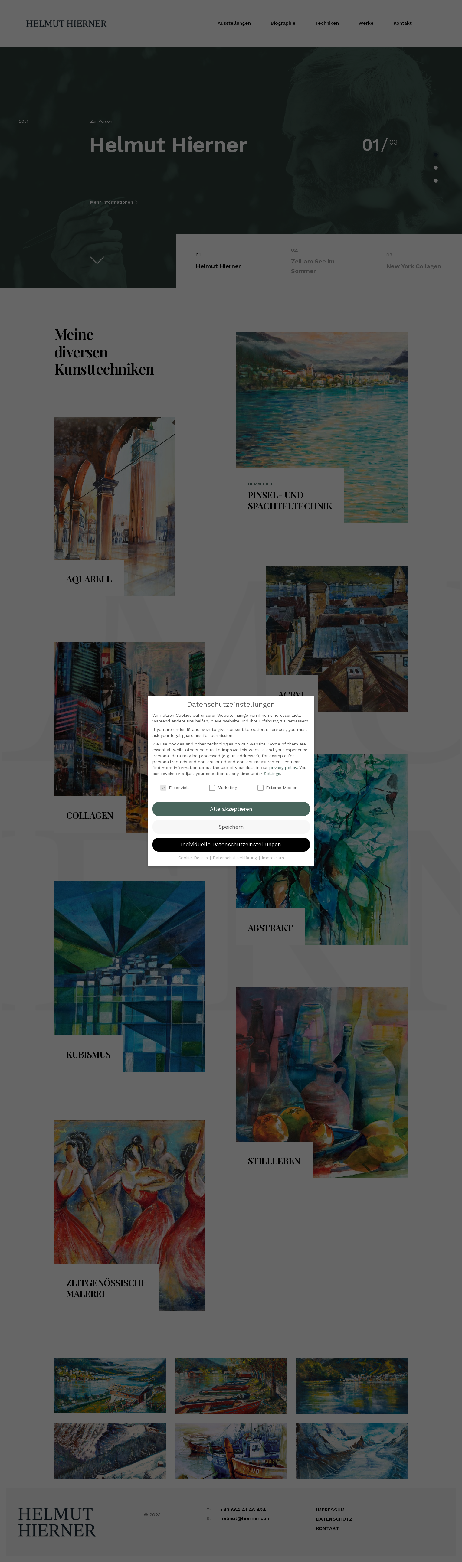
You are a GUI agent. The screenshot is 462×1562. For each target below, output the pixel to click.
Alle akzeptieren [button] (231, 807)
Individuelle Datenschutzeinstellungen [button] (231, 842)
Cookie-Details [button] (193, 855)
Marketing (223, 785)
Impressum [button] (273, 855)
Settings (272, 771)
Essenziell (174, 785)
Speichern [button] (231, 824)
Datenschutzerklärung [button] (235, 855)
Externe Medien (277, 785)
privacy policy (283, 765)
